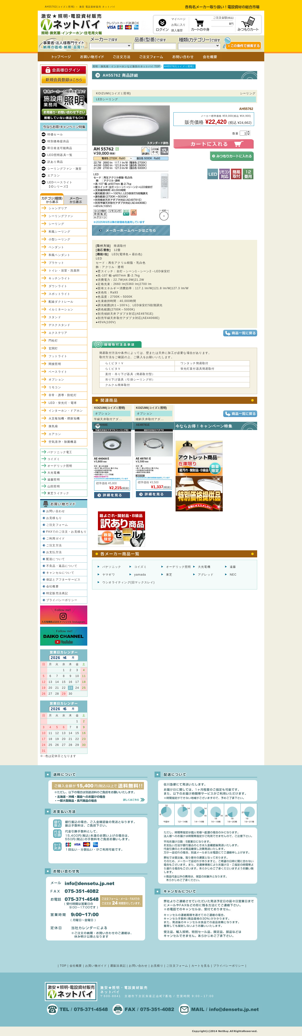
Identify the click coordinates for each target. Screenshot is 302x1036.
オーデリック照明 (178, 566)
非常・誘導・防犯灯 (63, 395)
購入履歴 (177, 30)
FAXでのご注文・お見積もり (66, 531)
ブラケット (56, 262)
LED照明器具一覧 (59, 155)
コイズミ (140, 566)
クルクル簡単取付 (117, 385)
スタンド (55, 317)
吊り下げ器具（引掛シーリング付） (130, 379)
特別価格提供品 (58, 141)
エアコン (53, 175)
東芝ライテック (58, 493)
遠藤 (233, 566)
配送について (55, 559)
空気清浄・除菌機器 (63, 441)
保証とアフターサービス (63, 579)
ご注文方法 (54, 545)
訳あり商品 (55, 161)
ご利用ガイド (55, 538)
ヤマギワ (108, 574)
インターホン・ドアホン (66, 410)
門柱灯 (53, 340)
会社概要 (52, 586)
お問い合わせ (55, 511)
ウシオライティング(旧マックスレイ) (128, 582)
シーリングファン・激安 (64, 168)
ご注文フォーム (57, 524)
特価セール (55, 134)
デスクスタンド (59, 325)
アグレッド (206, 574)
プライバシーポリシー (61, 600)
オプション (56, 379)
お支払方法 (54, 552)
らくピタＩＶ (114, 363)
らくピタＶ (113, 368)
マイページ (178, 19)
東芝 (169, 574)
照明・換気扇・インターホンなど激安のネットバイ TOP (126, 66)
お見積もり (54, 518)
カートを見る (200, 965)
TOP (63, 965)
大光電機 (204, 566)
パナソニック (111, 566)
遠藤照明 (53, 479)
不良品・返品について (61, 566)
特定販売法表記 (57, 593)
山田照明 (53, 486)
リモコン (55, 387)
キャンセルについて (60, 572)
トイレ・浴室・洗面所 (64, 270)
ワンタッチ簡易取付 (194, 363)
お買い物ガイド (96, 965)
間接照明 (55, 364)
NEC (233, 574)
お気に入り (178, 24)
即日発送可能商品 (59, 148)
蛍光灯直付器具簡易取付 (197, 368)
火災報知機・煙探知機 (64, 418)
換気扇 (53, 426)
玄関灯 (53, 348)
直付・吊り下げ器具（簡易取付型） (130, 374)
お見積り (157, 965)
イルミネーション (61, 309)
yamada (140, 574)
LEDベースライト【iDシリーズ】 (59, 184)
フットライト (58, 356)
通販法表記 (118, 965)
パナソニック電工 (59, 452)
